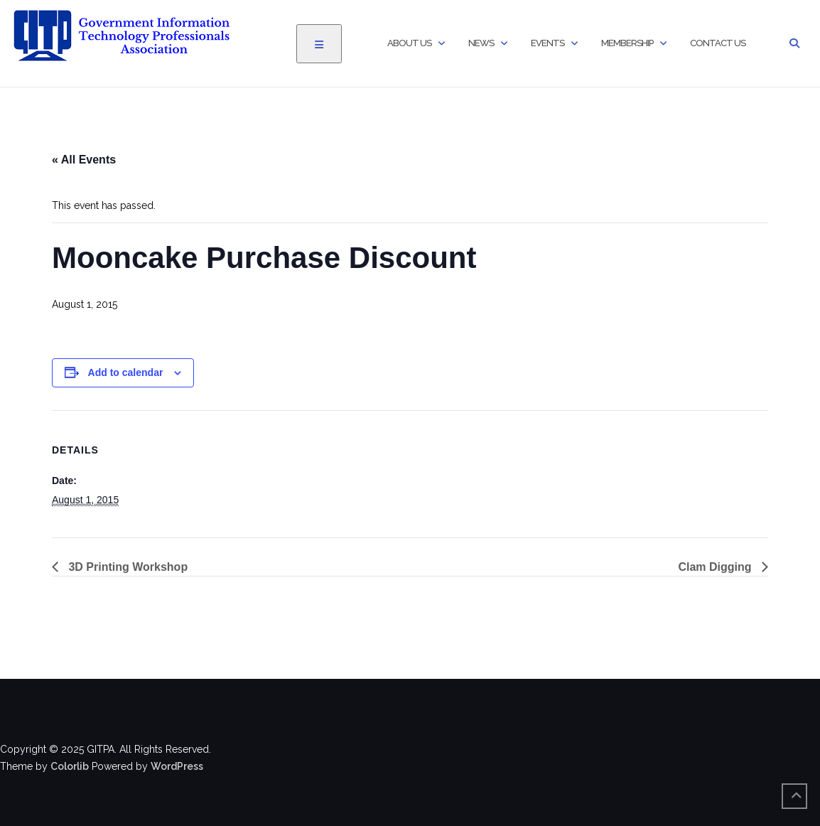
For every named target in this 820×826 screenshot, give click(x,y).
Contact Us (717, 43)
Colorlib (69, 766)
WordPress (177, 766)
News (481, 43)
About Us (409, 43)
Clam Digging (716, 567)
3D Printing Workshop (126, 567)
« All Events (84, 160)
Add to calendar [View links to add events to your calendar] (125, 372)
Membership (627, 43)
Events (547, 43)
